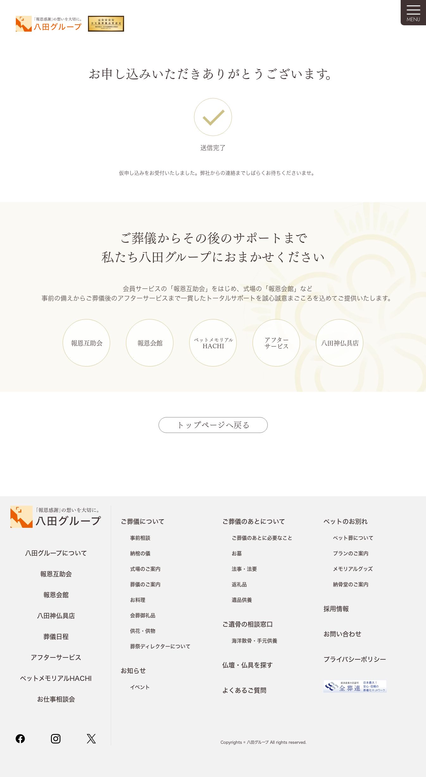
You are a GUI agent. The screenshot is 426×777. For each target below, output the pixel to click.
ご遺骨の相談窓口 (247, 624)
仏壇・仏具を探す (247, 665)
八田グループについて (56, 553)
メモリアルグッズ (353, 568)
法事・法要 (244, 568)
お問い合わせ (342, 634)
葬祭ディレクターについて (160, 646)
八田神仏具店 (340, 343)
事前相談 (140, 537)
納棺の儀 (140, 553)
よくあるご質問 (244, 690)
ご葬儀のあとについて (253, 521)
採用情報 (336, 609)
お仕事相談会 (56, 699)
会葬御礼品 (142, 615)
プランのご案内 (350, 553)
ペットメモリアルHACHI (56, 678)
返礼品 (239, 584)
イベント (140, 687)
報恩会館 (150, 343)
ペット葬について (353, 537)
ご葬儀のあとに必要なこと (262, 537)
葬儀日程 (56, 636)
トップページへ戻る (213, 424)
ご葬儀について (143, 521)
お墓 (237, 553)
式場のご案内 (145, 568)
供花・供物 (142, 630)
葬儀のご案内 (145, 584)
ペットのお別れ (345, 521)
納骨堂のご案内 (350, 584)
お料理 (137, 599)
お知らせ (133, 671)
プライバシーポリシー (354, 659)
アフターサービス (276, 343)
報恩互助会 (87, 343)
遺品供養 (242, 599)
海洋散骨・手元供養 (254, 640)
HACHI (213, 343)
